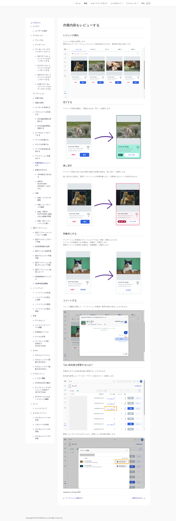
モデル (35, 350)
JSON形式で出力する (44, 175)
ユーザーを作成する (42, 107)
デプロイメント (39, 374)
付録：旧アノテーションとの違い (44, 222)
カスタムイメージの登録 (42, 430)
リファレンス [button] (131, 3)
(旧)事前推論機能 (41, 283)
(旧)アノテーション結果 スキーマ (43, 270)
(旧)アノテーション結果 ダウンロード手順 (43, 264)
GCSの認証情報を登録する (44, 127)
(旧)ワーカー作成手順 (43, 251)
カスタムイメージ (39, 413)
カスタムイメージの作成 (42, 418)
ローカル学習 (40, 337)
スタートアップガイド (99, 3)
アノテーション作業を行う (42, 157)
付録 (36, 193)
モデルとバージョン (42, 355)
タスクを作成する (42, 144)
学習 (34, 316)
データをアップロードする (42, 134)
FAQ (143, 3)
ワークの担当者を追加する (42, 150)
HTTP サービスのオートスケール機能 (42, 398)
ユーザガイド (36, 23)
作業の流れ (39, 98)
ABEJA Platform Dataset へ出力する (43, 184)
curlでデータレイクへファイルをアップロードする (44, 86)
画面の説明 (39, 103)
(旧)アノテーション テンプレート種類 (43, 233)
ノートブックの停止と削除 (42, 298)
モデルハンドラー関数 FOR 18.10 (42, 361)
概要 (85, 3)
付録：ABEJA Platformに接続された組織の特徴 (44, 214)
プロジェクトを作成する (42, 113)
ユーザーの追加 (41, 31)
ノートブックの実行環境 (42, 310)
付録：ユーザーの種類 (44, 199)
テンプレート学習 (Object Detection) (42, 343)
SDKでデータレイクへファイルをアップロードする (44, 77)
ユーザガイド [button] (116, 3)
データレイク (38, 35)
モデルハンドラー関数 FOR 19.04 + (42, 368)
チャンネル (39, 40)
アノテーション (39, 93)
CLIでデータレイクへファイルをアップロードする (44, 67)
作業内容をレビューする (42, 164)
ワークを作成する (42, 140)
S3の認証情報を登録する (44, 120)
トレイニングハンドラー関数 (42, 326)
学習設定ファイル (42, 332)
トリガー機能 (40, 378)
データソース (40, 45)
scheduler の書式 (42, 383)
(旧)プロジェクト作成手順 (43, 257)
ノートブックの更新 (42, 304)
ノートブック (38, 288)
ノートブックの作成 (42, 293)
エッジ (35, 404)
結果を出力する (41, 170)
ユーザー (36, 26)
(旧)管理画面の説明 (42, 246)
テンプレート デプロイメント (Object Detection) (43, 389)
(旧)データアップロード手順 (43, 240)
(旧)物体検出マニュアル (43, 277)
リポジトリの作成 (42, 424)
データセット (40, 320)
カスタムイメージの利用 (42, 437)
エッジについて (41, 408)
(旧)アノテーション (40, 228)
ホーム (78, 3)
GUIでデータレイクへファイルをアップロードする (44, 58)
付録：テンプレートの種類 (44, 206)
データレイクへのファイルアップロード (42, 50)
